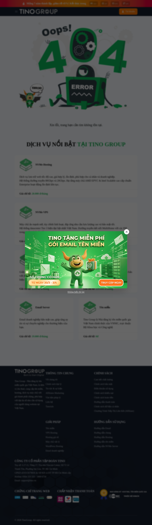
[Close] (126, 231)
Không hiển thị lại (76, 292)
